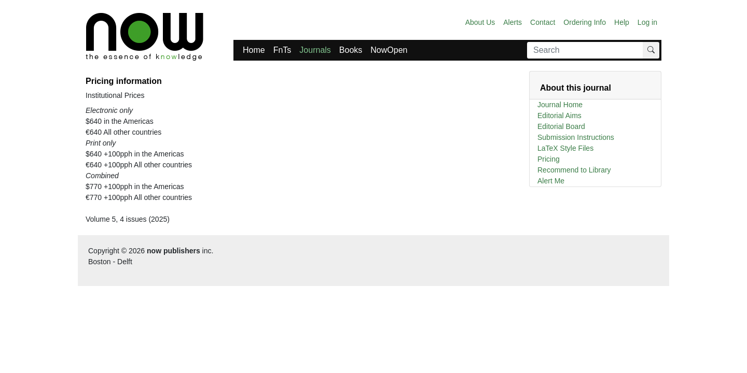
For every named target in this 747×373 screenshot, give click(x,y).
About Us (480, 22)
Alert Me (550, 181)
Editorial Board (561, 126)
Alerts (512, 22)
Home (254, 50)
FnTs (282, 50)
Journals (314, 50)
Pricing (548, 159)
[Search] (585, 50)
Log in (647, 22)
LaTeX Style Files (565, 148)
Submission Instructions (575, 137)
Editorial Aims (559, 115)
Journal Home (560, 105)
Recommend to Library (574, 170)
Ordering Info (584, 22)
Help (621, 22)
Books (350, 50)
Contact (542, 22)
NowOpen (388, 50)
